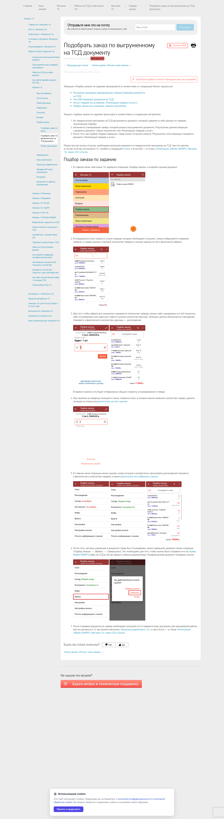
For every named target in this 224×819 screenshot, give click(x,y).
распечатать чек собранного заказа (139, 476)
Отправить (185, 27)
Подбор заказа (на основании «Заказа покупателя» (100, 105)
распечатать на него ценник (112, 401)
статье (126, 148)
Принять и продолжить (69, 809)
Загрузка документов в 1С (135, 629)
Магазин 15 (97, 58)
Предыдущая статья (77, 65)
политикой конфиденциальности (134, 799)
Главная (27, 5)
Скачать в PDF (177, 45)
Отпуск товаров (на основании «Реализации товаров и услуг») (105, 102)
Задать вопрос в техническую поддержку (101, 684)
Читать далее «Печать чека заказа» (110, 65)
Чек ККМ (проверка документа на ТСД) (93, 99)
